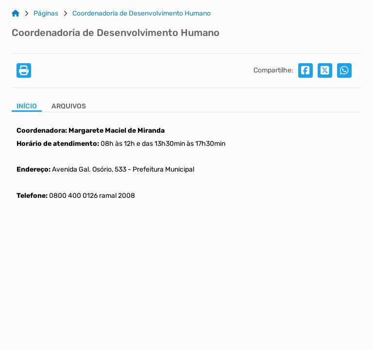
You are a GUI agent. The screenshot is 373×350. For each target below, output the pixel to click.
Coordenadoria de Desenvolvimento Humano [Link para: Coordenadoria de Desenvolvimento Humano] (141, 14)
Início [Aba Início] (27, 106)
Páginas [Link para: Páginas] (46, 14)
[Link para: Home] (15, 14)
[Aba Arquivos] (69, 107)
